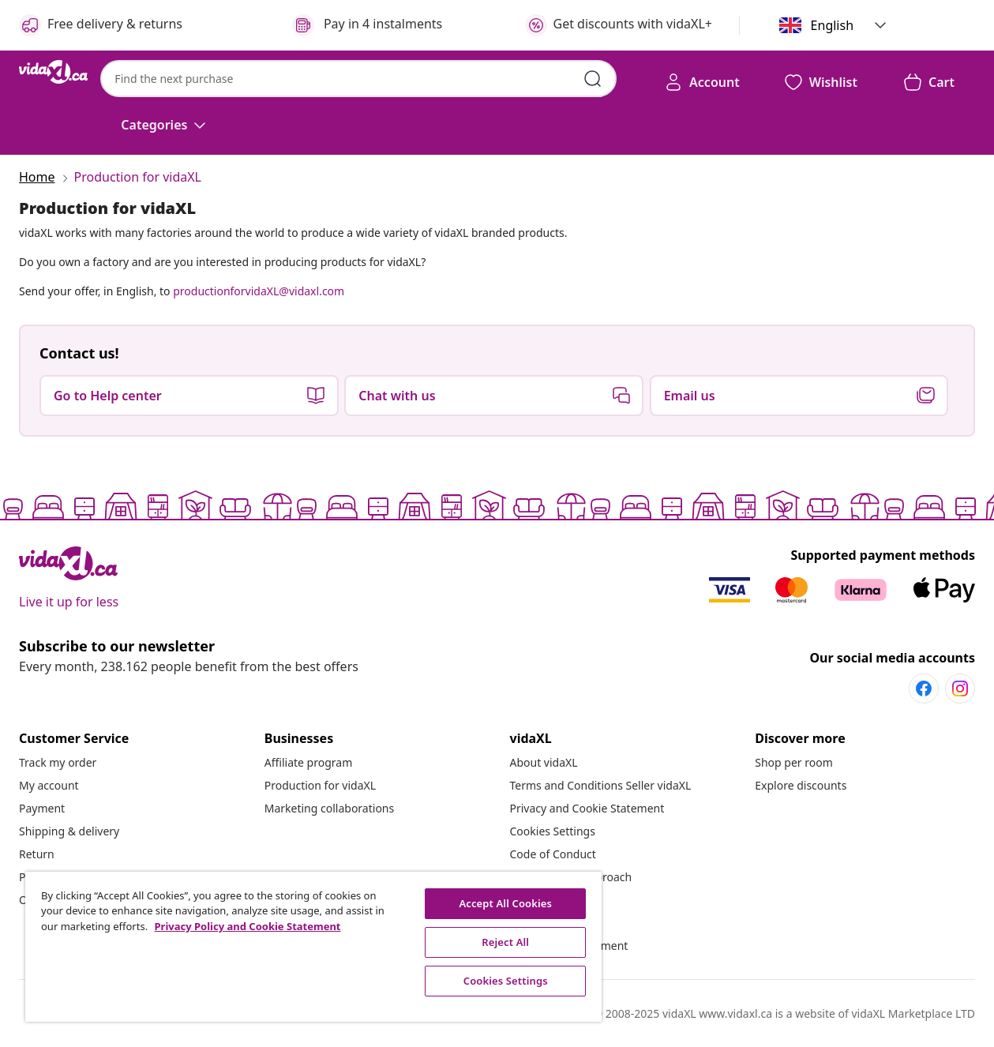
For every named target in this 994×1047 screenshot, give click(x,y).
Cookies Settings (552, 831)
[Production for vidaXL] (133, 176)
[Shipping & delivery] (69, 831)
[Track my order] (57, 762)
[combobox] (358, 78)
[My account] (49, 785)
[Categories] (165, 124)
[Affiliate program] (308, 762)
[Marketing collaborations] (329, 808)
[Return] (36, 853)
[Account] (701, 82)
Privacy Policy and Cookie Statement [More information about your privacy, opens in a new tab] (248, 926)
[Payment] (42, 808)
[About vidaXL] (544, 762)
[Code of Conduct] (553, 853)
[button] (880, 25)
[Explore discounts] (800, 785)
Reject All (505, 942)
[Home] (42, 176)
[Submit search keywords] (593, 79)
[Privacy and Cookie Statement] (587, 808)
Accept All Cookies (505, 903)
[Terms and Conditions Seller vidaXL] (601, 785)
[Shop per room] (794, 762)
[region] (313, 947)
